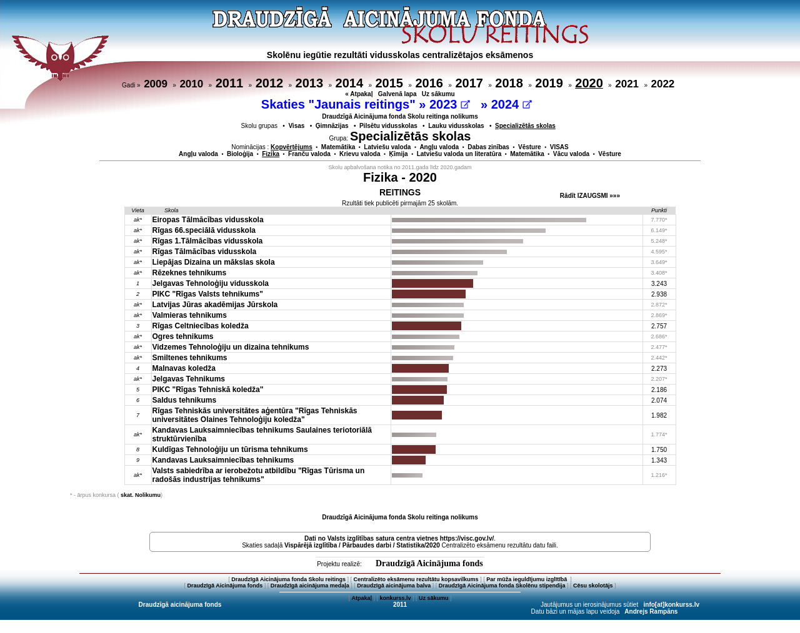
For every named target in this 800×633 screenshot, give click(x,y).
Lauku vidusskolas (456, 125)
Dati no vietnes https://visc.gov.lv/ (399, 538)
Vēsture (529, 147)
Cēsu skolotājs (593, 585)
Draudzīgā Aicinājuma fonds (429, 563)
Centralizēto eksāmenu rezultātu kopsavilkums (416, 579)
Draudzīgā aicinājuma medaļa (310, 585)
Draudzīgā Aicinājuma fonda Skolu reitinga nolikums (400, 116)
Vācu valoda (571, 153)
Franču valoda (309, 153)
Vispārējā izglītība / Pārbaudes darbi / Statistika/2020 (362, 545)
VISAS (559, 147)
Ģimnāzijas (332, 125)
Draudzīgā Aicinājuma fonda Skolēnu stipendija (502, 585)
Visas (296, 125)
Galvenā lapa (397, 94)
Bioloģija (240, 153)
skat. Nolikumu (141, 495)
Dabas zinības (488, 147)
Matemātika (338, 147)
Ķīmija (398, 153)
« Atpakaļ (358, 94)
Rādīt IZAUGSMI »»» (590, 195)
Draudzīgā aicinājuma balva (394, 585)
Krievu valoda (360, 153)
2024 (511, 104)
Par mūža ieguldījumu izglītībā (527, 579)
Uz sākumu (438, 94)
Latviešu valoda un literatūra (459, 153)
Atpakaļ (361, 598)
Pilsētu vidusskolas (388, 125)
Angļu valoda (439, 147)
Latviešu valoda (387, 147)
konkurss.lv (395, 598)
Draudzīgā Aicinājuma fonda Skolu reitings (288, 579)
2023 (449, 104)
